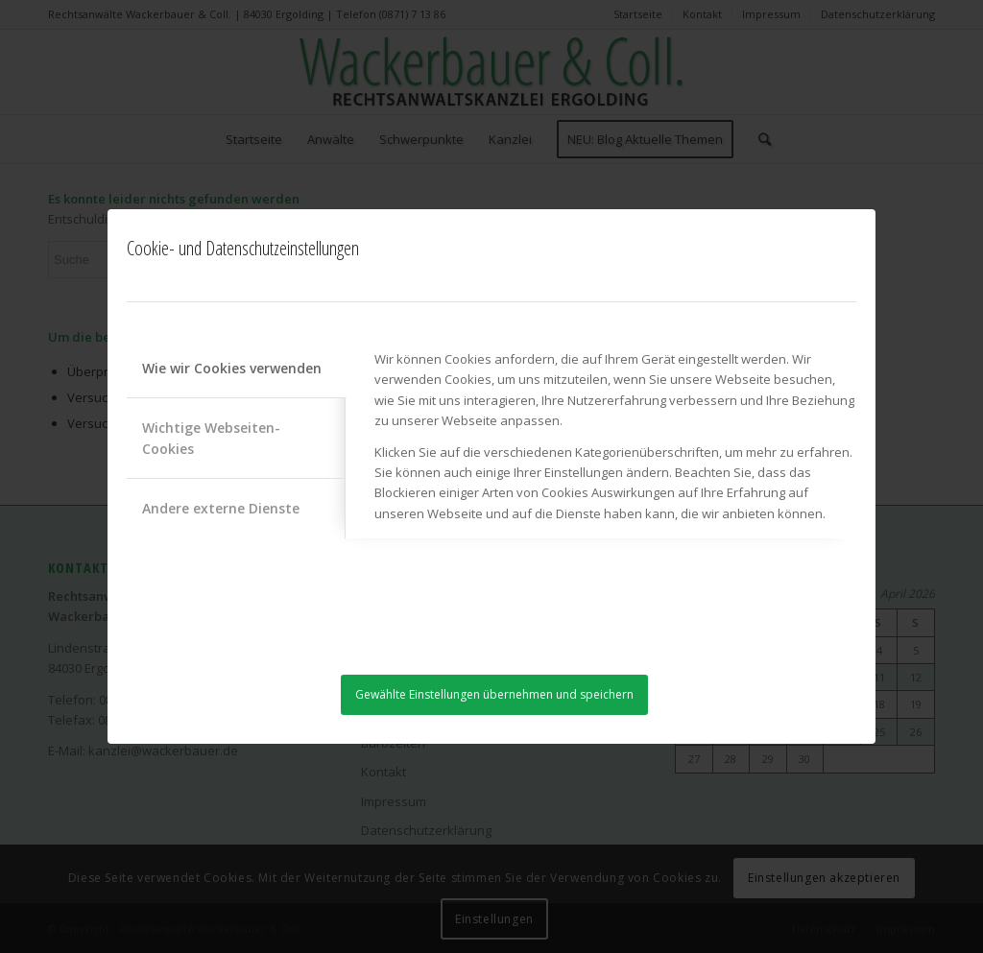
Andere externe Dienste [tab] (221, 508)
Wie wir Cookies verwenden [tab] (232, 368)
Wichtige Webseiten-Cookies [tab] (211, 437)
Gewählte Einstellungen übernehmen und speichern (494, 694)
